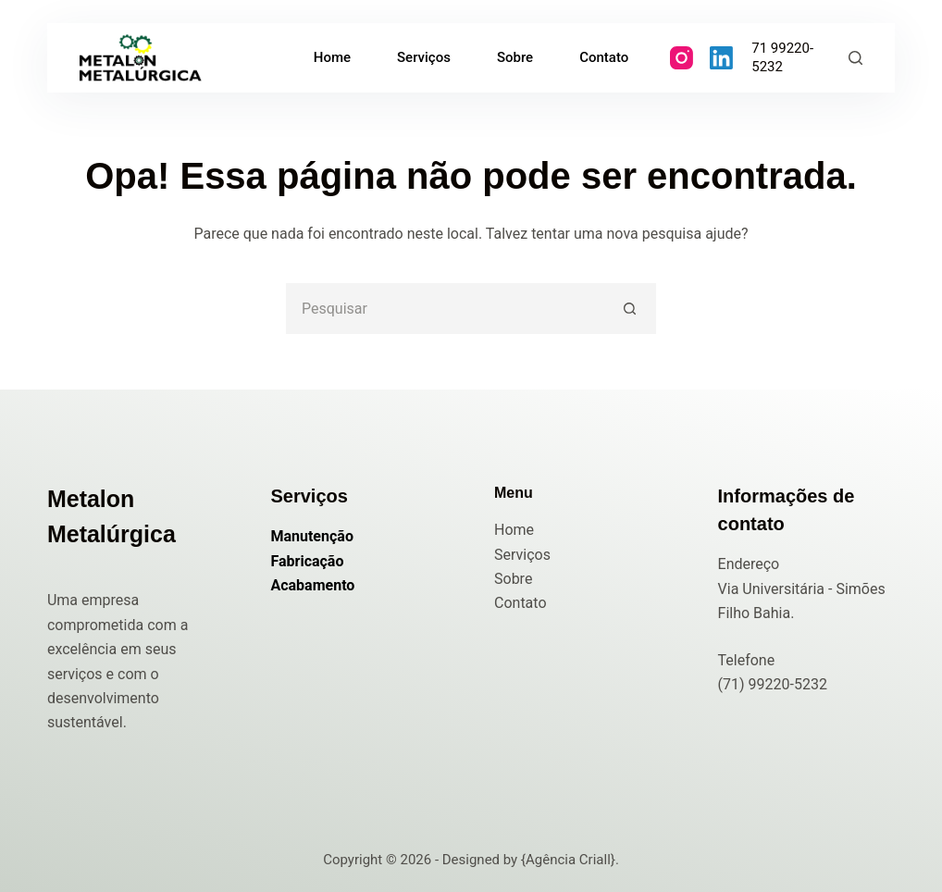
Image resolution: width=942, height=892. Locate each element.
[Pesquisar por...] (445, 308)
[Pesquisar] (855, 58)
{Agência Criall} (568, 859)
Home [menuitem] (332, 57)
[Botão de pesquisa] (630, 308)
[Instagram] (681, 57)
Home (514, 530)
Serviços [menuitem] (424, 57)
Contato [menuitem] (603, 57)
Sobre (513, 579)
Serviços (522, 555)
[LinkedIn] (721, 57)
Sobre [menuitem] (515, 57)
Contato (520, 603)
